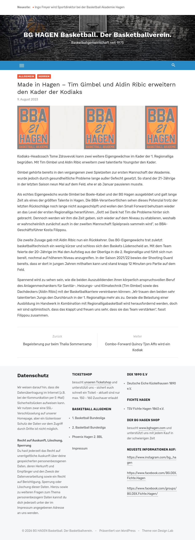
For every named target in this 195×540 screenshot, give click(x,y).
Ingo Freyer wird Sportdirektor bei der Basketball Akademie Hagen (80, 7)
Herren (44, 76)
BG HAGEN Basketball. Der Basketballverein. (97, 35)
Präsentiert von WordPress (117, 531)
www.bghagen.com (152, 428)
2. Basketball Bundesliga (89, 427)
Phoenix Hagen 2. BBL (87, 437)
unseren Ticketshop (97, 382)
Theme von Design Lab (157, 531)
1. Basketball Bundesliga (88, 418)
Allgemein (26, 76)
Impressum (80, 448)
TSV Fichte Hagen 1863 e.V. (145, 409)
